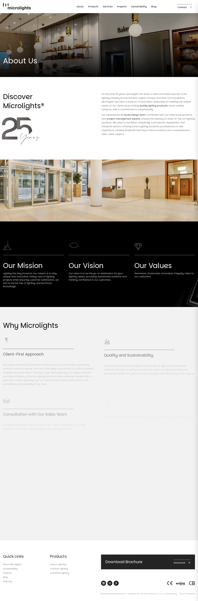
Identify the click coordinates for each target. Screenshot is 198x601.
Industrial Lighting (59, 570)
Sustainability (10, 566)
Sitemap (7, 579)
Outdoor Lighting (59, 566)
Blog (5, 574)
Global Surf (162, 591)
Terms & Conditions (187, 591)
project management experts (123, 120)
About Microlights (12, 562)
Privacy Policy (172, 591)
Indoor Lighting (58, 562)
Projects (7, 570)
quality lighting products (153, 107)
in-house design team (133, 116)
